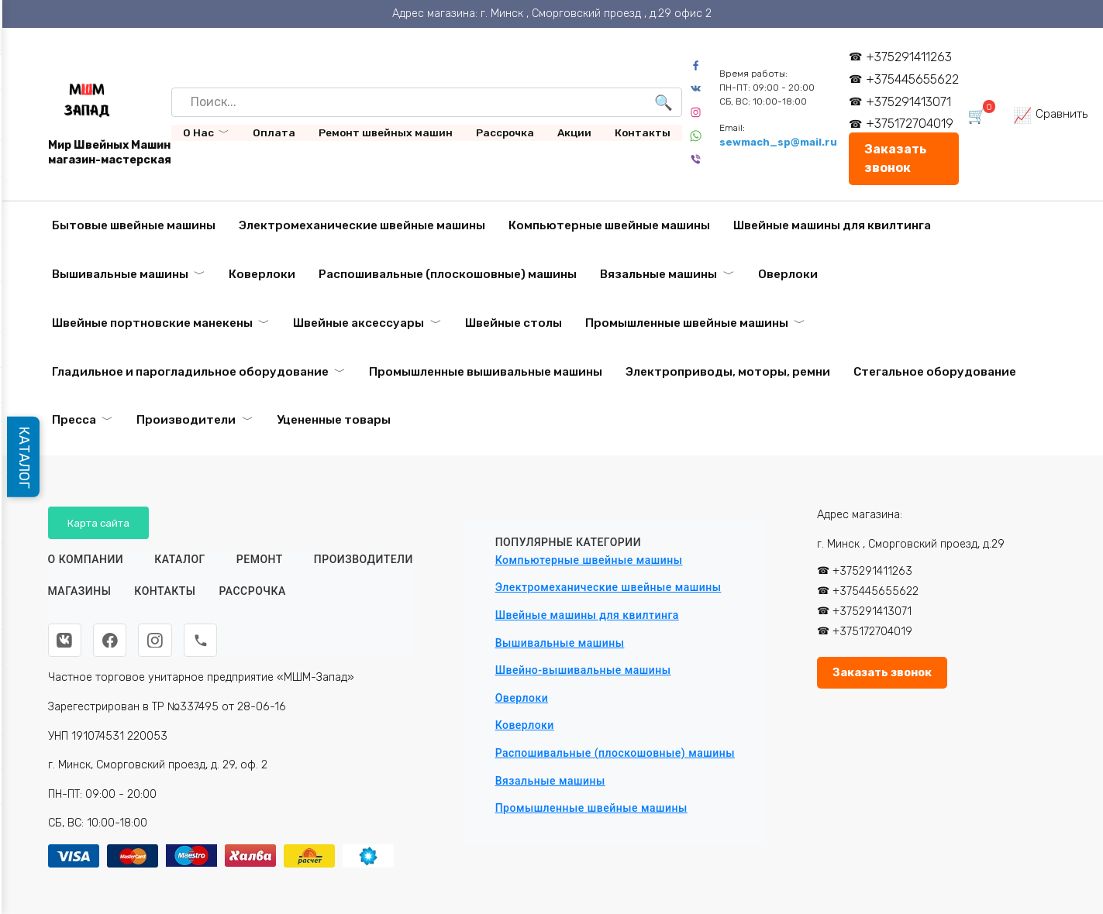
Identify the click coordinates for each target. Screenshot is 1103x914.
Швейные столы (513, 323)
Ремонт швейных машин (386, 132)
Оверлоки (788, 274)
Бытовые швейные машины (133, 225)
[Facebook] (111, 641)
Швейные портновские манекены (152, 323)
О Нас (198, 132)
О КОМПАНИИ (86, 559)
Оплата (274, 132)
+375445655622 (913, 79)
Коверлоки (262, 274)
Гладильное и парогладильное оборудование (190, 372)
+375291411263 (910, 57)
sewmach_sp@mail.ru (779, 142)
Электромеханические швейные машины (362, 225)
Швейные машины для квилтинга (832, 225)
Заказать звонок (896, 158)
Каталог (179, 559)
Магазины (80, 592)
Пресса (74, 420)
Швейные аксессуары (358, 323)
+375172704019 (910, 123)
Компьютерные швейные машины (609, 225)
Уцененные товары (334, 420)
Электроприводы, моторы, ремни (728, 372)
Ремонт (259, 559)
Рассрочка (505, 132)
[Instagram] (157, 641)
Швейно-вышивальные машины (583, 670)
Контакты (642, 132)
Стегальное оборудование (934, 372)
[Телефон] (202, 641)
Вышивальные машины (120, 274)
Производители (186, 420)
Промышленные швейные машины (686, 323)
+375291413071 (909, 101)
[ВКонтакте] (65, 641)
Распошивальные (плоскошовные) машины (448, 274)
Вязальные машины (658, 274)
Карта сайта (98, 523)
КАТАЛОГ (24, 457)
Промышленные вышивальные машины (485, 372)
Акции (574, 132)
